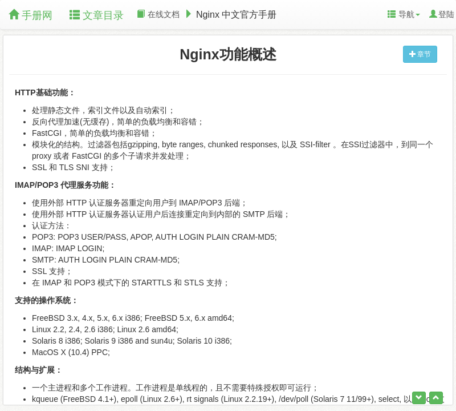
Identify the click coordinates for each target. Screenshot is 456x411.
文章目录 (97, 15)
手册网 (30, 15)
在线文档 (158, 14)
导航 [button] (404, 14)
